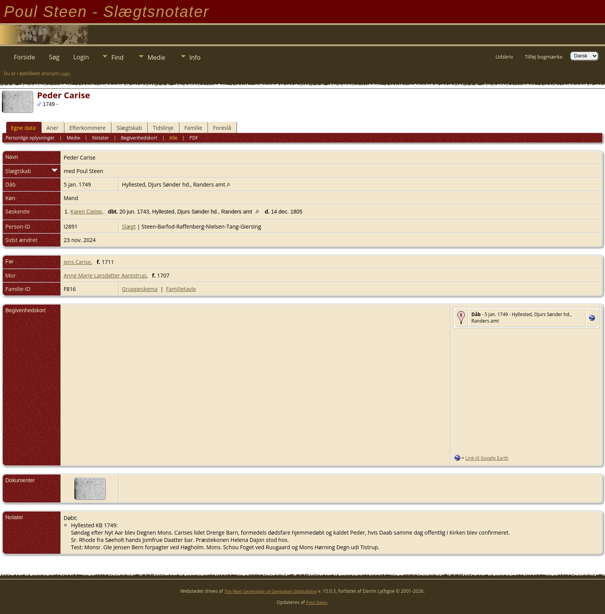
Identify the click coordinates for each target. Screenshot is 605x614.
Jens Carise (77, 262)
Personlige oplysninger (29, 138)
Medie (156, 57)
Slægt (129, 226)
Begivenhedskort (139, 138)
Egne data (23, 127)
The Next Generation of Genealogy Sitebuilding (270, 591)
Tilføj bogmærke (544, 56)
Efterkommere (87, 127)
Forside (24, 57)
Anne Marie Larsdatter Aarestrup (105, 275)
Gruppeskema (139, 289)
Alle (173, 138)
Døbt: (71, 517)
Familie (193, 127)
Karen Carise (86, 212)
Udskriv (504, 56)
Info (195, 57)
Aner (53, 127)
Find (117, 57)
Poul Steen (316, 602)
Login (81, 57)
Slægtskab (129, 127)
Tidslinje (163, 127)
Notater (100, 138)
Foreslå (222, 127)
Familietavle (181, 289)
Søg (54, 57)
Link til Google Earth (487, 458)
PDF (193, 138)
